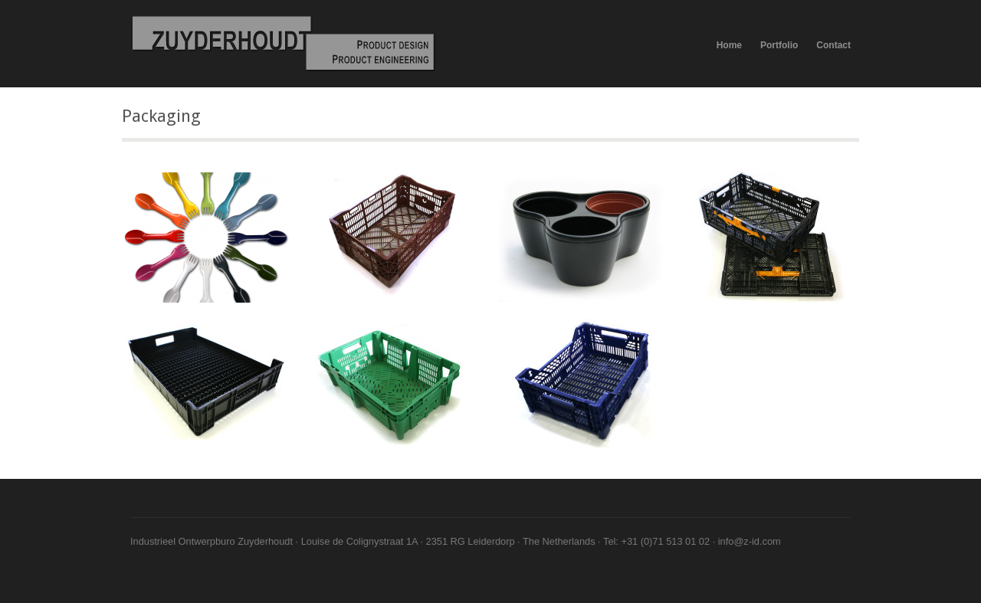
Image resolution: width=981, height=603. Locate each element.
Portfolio (779, 45)
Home (729, 45)
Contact (833, 45)
